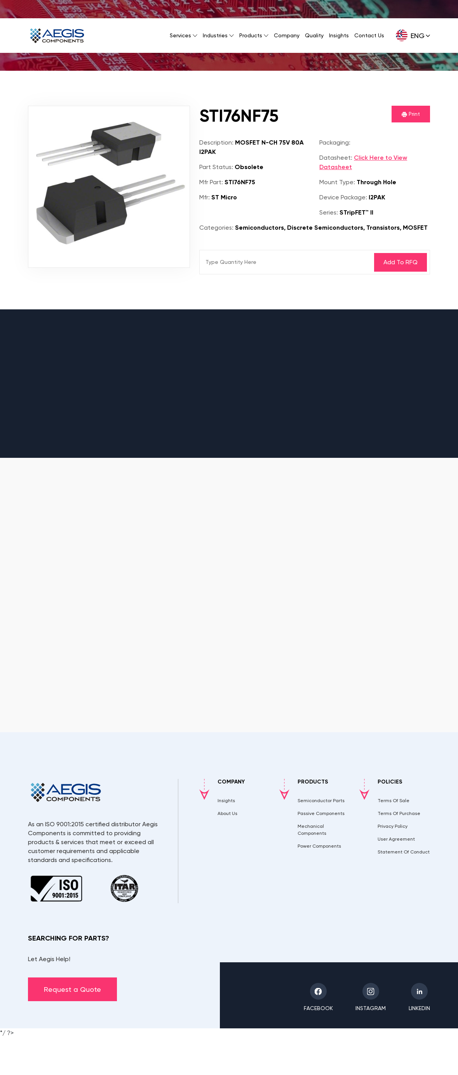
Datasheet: (335, 157)
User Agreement (396, 839)
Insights (339, 35)
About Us (227, 813)
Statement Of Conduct (404, 852)
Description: (216, 142)
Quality (314, 35)
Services (180, 35)
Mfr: (204, 197)
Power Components (319, 846)
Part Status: (216, 167)
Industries (215, 35)
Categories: (216, 227)
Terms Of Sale (393, 800)
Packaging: (334, 142)
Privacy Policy (392, 826)
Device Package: (343, 197)
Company (287, 35)
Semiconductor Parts (321, 800)
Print (411, 114)
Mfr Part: (211, 182)
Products (250, 35)
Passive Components (321, 813)
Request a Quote (72, 989)
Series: (328, 212)
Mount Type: (337, 182)
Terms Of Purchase (399, 813)
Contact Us (369, 35)
